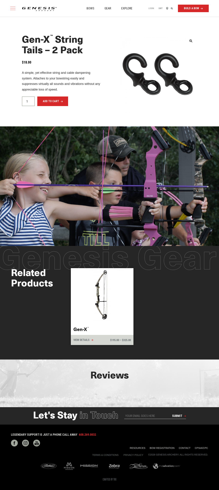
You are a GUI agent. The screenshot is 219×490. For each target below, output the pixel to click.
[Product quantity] (28, 101)
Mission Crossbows (69, 466)
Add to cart (51, 101)
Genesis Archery (39, 9)
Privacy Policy (133, 455)
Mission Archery (89, 466)
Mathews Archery (48, 466)
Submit (177, 416)
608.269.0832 (87, 434)
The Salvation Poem (167, 466)
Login (151, 8)
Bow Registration (162, 448)
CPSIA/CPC (201, 448)
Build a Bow (191, 8)
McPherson (139, 466)
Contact (184, 448)
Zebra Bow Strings (114, 466)
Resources (137, 448)
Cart (160, 8)
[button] (191, 41)
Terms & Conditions (105, 455)
